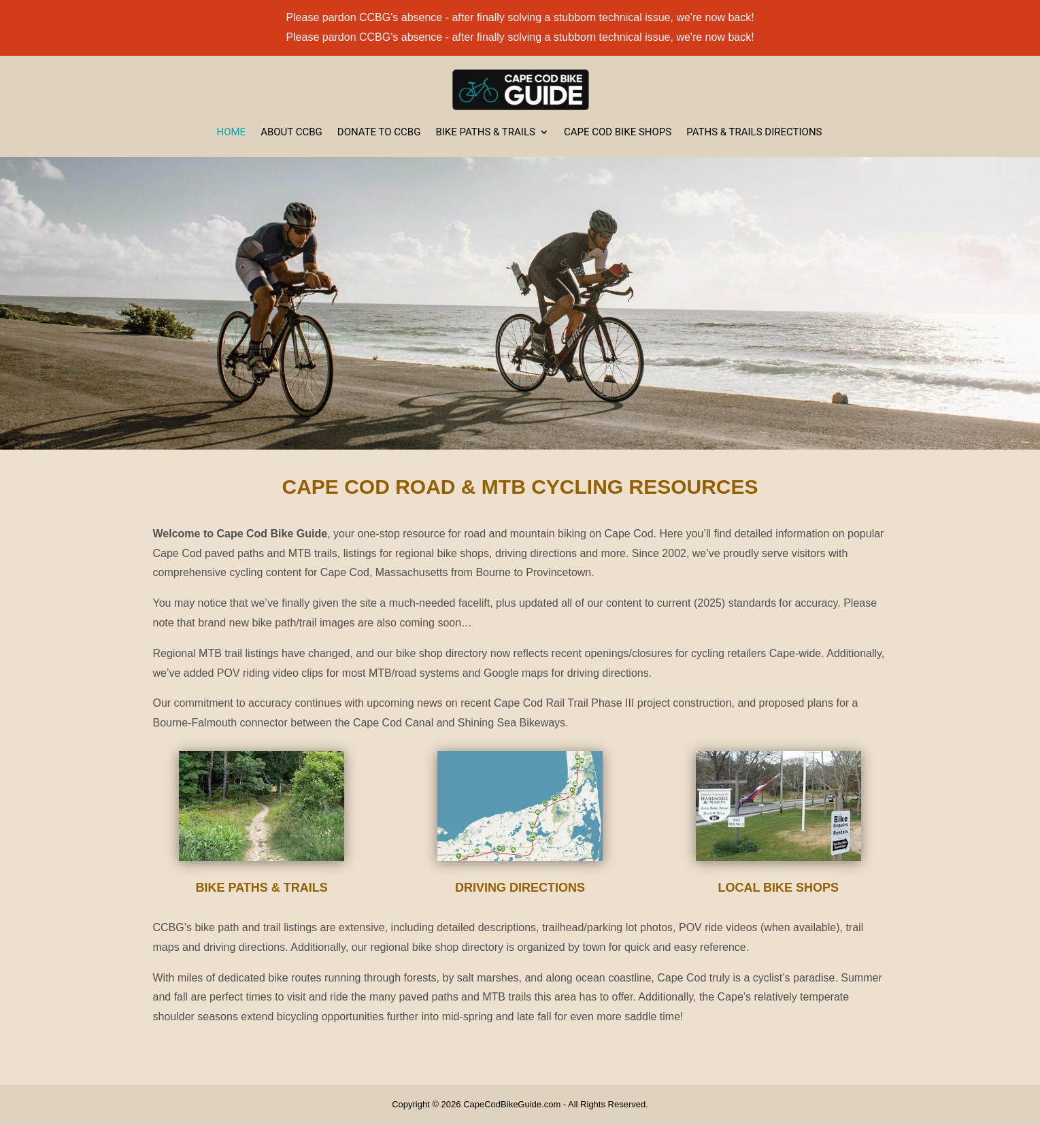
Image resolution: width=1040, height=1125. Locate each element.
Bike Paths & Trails (485, 132)
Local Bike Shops (778, 887)
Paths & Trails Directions (754, 132)
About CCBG (291, 132)
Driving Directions (520, 887)
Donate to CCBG (379, 132)
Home (231, 132)
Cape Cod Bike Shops (617, 132)
